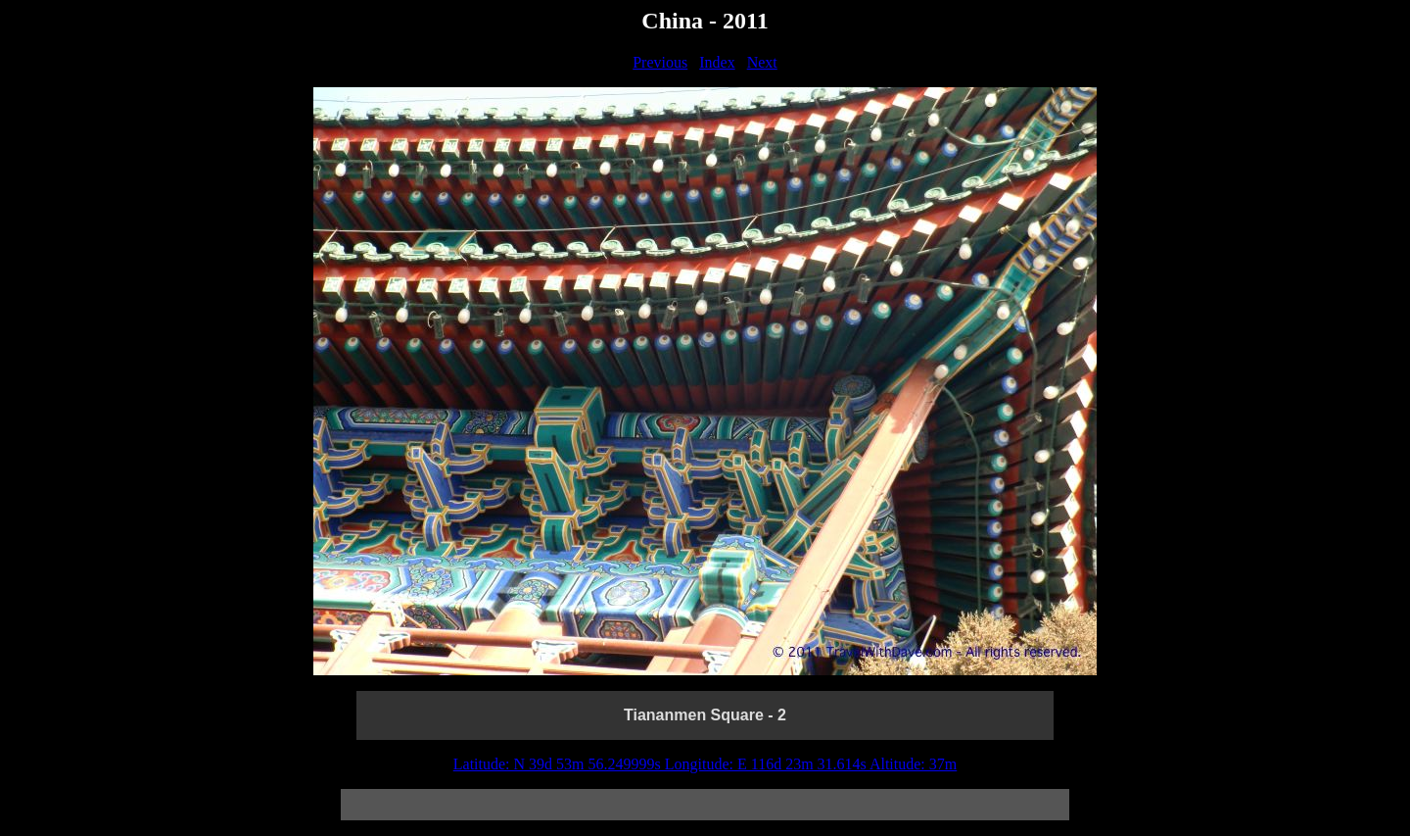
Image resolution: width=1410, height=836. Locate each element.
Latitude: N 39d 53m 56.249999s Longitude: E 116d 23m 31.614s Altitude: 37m (705, 764)
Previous (660, 62)
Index (716, 62)
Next (762, 62)
